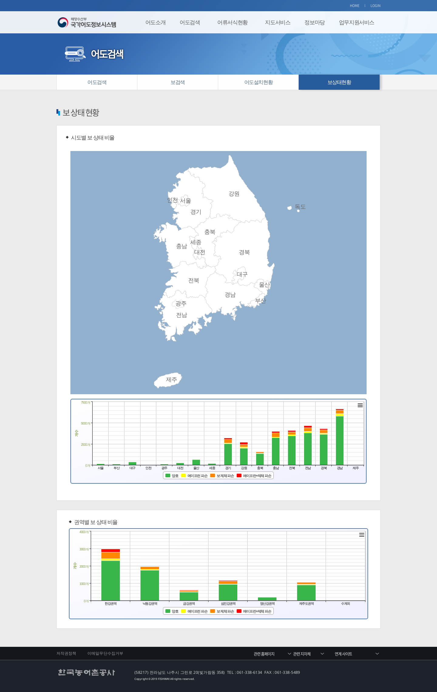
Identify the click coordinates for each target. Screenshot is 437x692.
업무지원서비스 (356, 22)
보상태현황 (339, 82)
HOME (355, 5)
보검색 (178, 82)
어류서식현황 (232, 22)
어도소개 (155, 22)
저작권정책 (66, 653)
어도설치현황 (258, 82)
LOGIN (376, 5)
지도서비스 (277, 22)
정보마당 (314, 22)
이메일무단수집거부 (105, 653)
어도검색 (190, 22)
